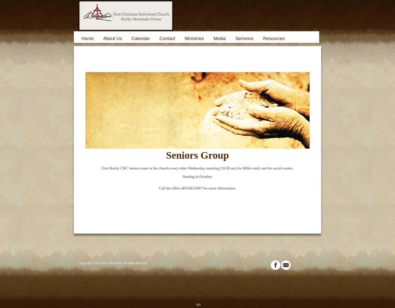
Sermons (244, 38)
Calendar (140, 38)
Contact (167, 38)
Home (88, 38)
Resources (274, 38)
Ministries (194, 38)
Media (219, 38)
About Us (112, 38)
